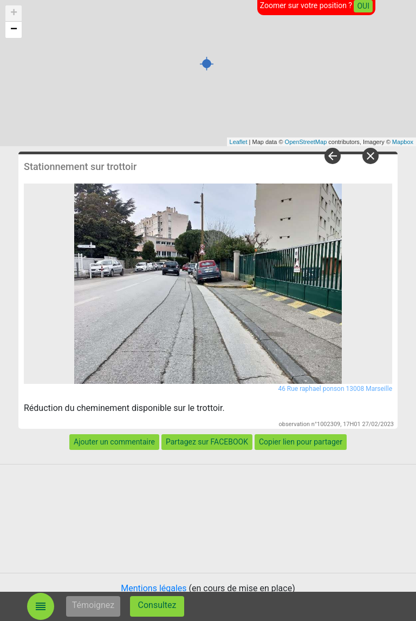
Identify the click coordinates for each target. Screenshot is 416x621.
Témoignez (93, 605)
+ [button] (13, 13)
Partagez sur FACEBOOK (207, 441)
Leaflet (239, 142)
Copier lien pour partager (300, 441)
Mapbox (402, 142)
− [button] (13, 30)
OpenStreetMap (306, 142)
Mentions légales (153, 588)
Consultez (157, 605)
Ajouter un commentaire (114, 441)
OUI (363, 6)
